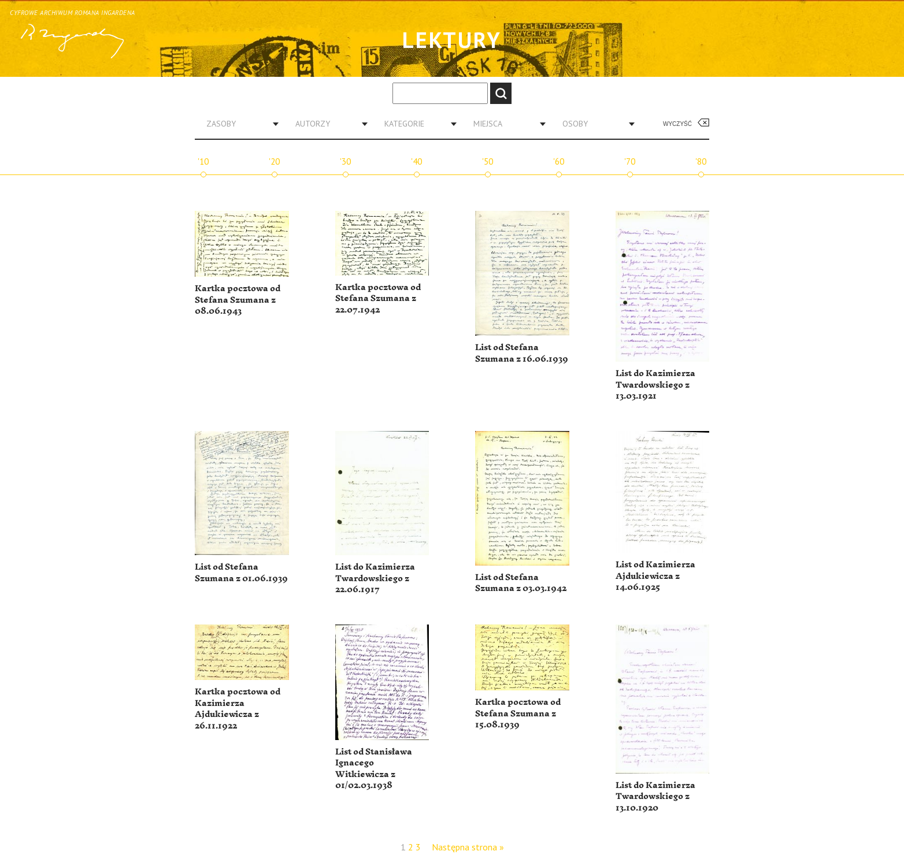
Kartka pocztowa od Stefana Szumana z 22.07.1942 (378, 298)
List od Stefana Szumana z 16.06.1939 (521, 353)
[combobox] (238, 124)
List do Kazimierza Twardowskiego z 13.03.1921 (655, 384)
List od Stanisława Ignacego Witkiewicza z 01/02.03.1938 (373, 769)
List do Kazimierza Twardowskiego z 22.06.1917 (375, 578)
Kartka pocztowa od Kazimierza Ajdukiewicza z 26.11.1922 (237, 709)
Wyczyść (677, 124)
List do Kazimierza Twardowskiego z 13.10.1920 (655, 796)
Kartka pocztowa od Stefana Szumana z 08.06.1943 (237, 299)
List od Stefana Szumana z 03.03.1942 (520, 583)
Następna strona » (468, 847)
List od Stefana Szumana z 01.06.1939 (241, 573)
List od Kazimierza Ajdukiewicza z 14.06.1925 (655, 576)
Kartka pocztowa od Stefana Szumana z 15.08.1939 (518, 713)
